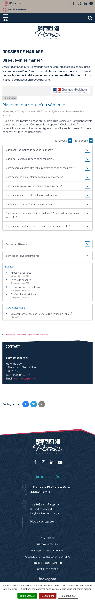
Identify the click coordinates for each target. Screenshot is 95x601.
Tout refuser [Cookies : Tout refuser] (47, 595)
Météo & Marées (17, 9)
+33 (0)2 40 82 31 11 (44, 504)
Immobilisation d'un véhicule (25, 287)
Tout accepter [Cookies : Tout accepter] (27, 595)
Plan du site (47, 538)
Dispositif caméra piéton (47, 563)
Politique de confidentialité (47, 550)
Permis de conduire (20, 280)
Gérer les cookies (47, 569)
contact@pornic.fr (26, 378)
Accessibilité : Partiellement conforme (47, 556)
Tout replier (63, 140)
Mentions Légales (47, 544)
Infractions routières (20, 272)
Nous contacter (42, 521)
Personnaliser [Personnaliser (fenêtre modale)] (68, 595)
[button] (48, 149)
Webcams (16, 3)
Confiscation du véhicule (23, 294)
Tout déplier (84, 140)
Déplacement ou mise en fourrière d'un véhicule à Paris (41, 314)
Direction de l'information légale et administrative (26, 335)
